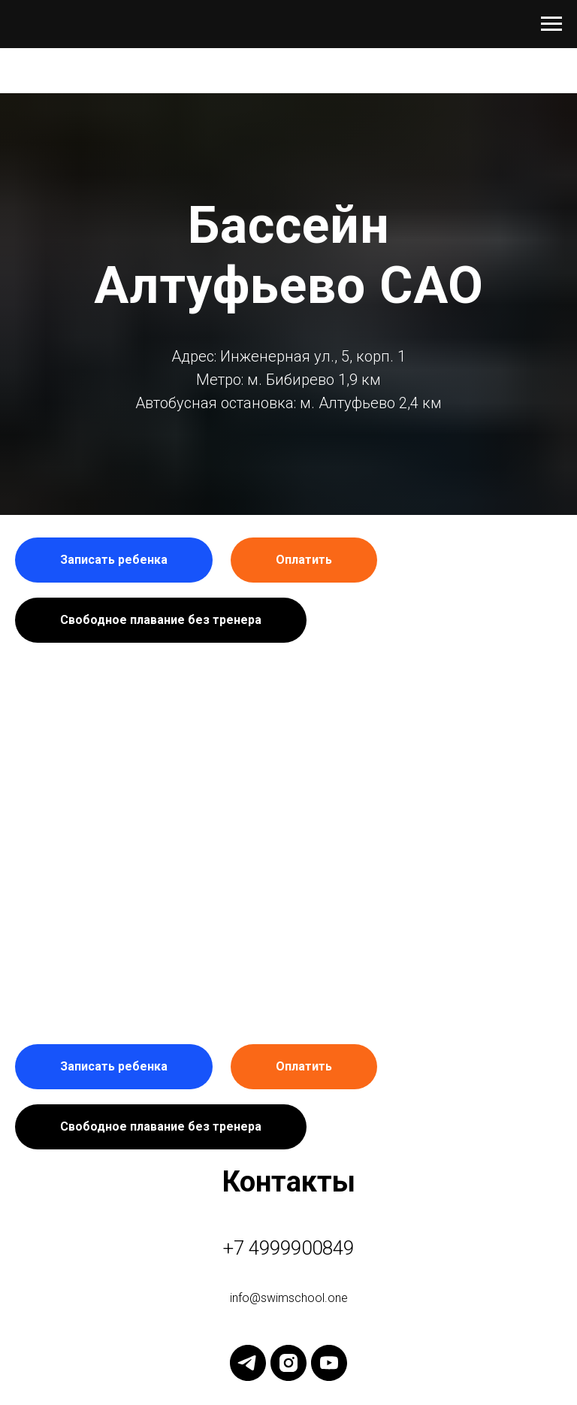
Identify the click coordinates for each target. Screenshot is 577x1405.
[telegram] (248, 1363)
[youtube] (329, 1363)
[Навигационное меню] (551, 24)
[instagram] (288, 1363)
